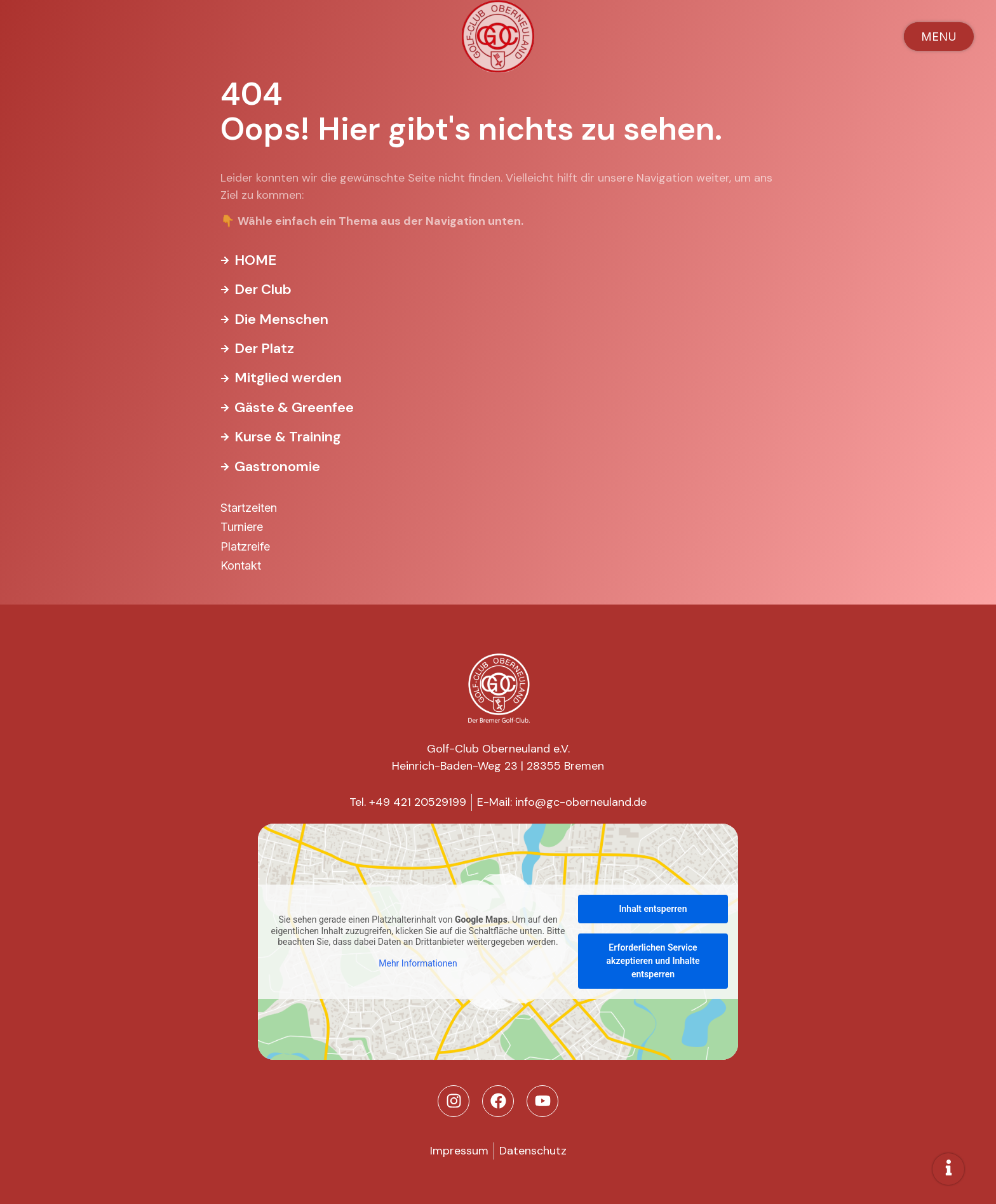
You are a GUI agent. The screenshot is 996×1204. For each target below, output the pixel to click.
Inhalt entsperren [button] (653, 909)
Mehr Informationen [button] (418, 963)
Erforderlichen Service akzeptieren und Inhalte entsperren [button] (653, 960)
